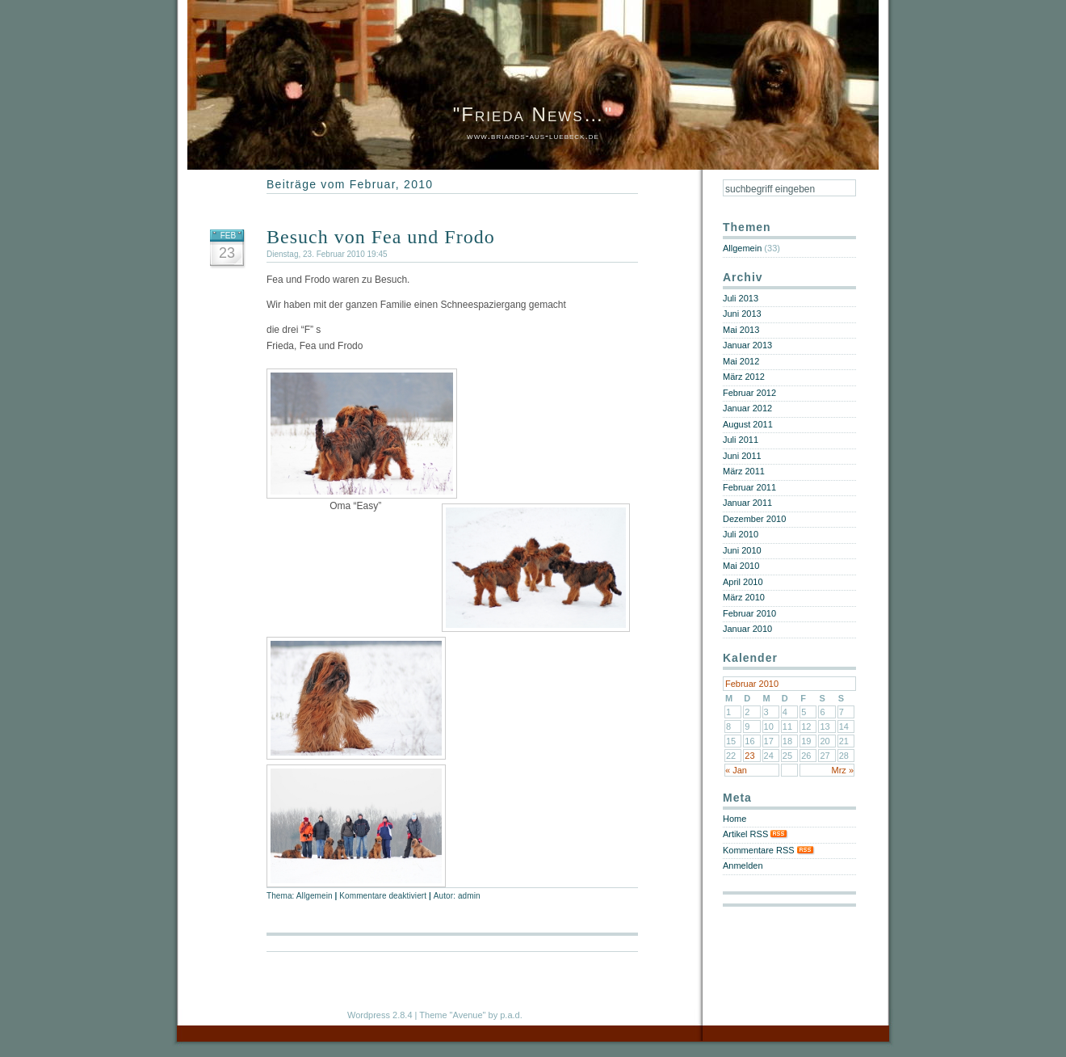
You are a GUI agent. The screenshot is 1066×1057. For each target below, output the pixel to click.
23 (749, 755)
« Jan (736, 770)
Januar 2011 (747, 502)
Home (734, 818)
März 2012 (744, 376)
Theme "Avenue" (452, 1015)
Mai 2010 (741, 566)
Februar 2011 (749, 487)
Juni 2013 (742, 313)
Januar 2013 (747, 345)
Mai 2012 (741, 361)
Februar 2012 (749, 393)
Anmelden (743, 865)
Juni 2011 (742, 456)
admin (469, 895)
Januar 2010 (747, 629)
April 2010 (743, 582)
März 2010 (744, 597)
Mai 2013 (741, 330)
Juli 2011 (740, 439)
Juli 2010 (740, 534)
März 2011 (744, 471)
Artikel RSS (755, 834)
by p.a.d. (506, 1015)
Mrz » (843, 770)
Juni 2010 (742, 550)
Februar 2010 (749, 613)
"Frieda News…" (533, 114)
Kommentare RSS (769, 850)
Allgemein (314, 895)
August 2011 (748, 424)
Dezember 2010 (754, 519)
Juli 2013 (740, 298)
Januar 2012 (747, 408)
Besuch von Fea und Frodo (380, 236)
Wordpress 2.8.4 (380, 1015)
